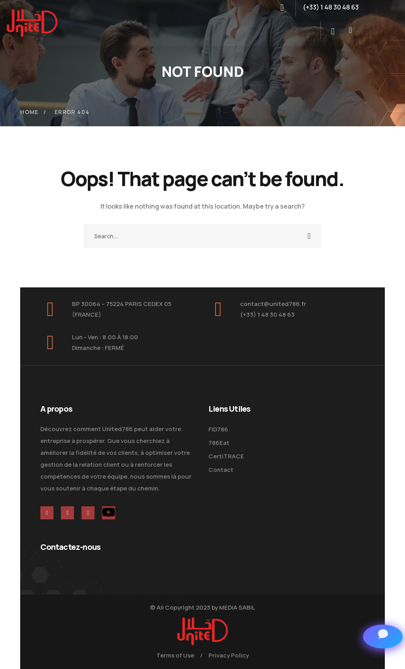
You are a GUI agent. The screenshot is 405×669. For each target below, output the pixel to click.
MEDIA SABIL (237, 607)
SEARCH (309, 236)
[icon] (46, 512)
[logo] (32, 22)
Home (29, 112)
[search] (333, 31)
